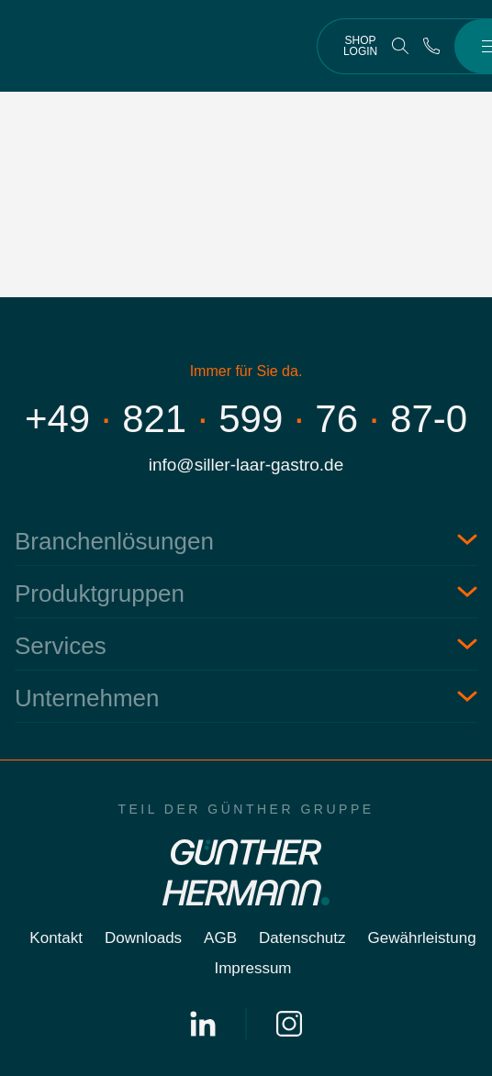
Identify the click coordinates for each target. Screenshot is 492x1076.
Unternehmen (87, 698)
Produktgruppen (99, 593)
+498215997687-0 (246, 418)
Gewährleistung (422, 938)
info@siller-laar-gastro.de (246, 464)
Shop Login (360, 46)
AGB (220, 938)
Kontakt (56, 938)
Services (60, 646)
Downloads (143, 938)
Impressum (252, 968)
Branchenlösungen (114, 541)
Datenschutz (302, 938)
